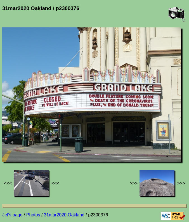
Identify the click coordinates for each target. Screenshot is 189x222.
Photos (33, 214)
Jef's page (12, 214)
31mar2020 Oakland (64, 214)
